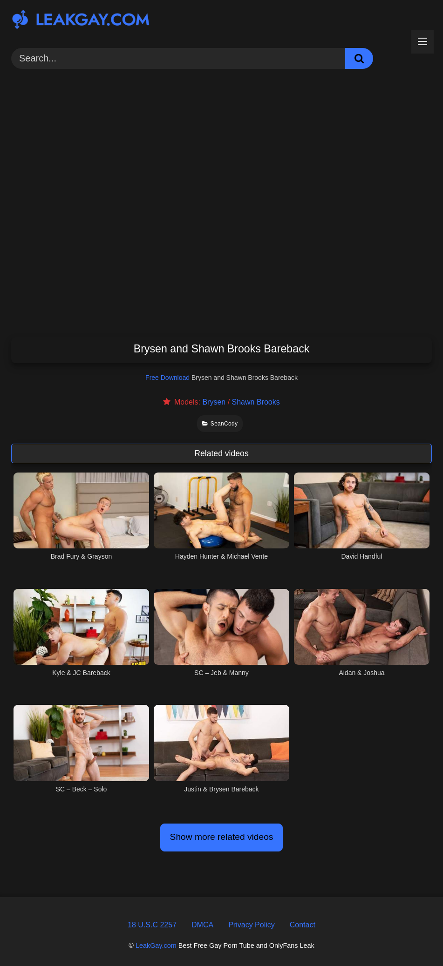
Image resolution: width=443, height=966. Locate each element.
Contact (302, 925)
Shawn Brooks (256, 402)
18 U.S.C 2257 (152, 925)
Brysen (213, 402)
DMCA (202, 925)
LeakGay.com (156, 945)
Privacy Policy (251, 925)
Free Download (167, 377)
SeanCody (220, 423)
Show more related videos (221, 837)
